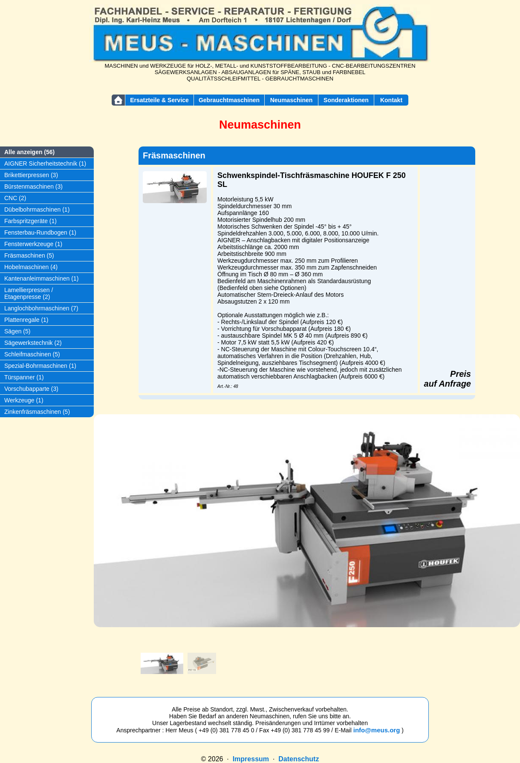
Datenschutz (298, 759)
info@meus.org (376, 730)
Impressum (251, 759)
